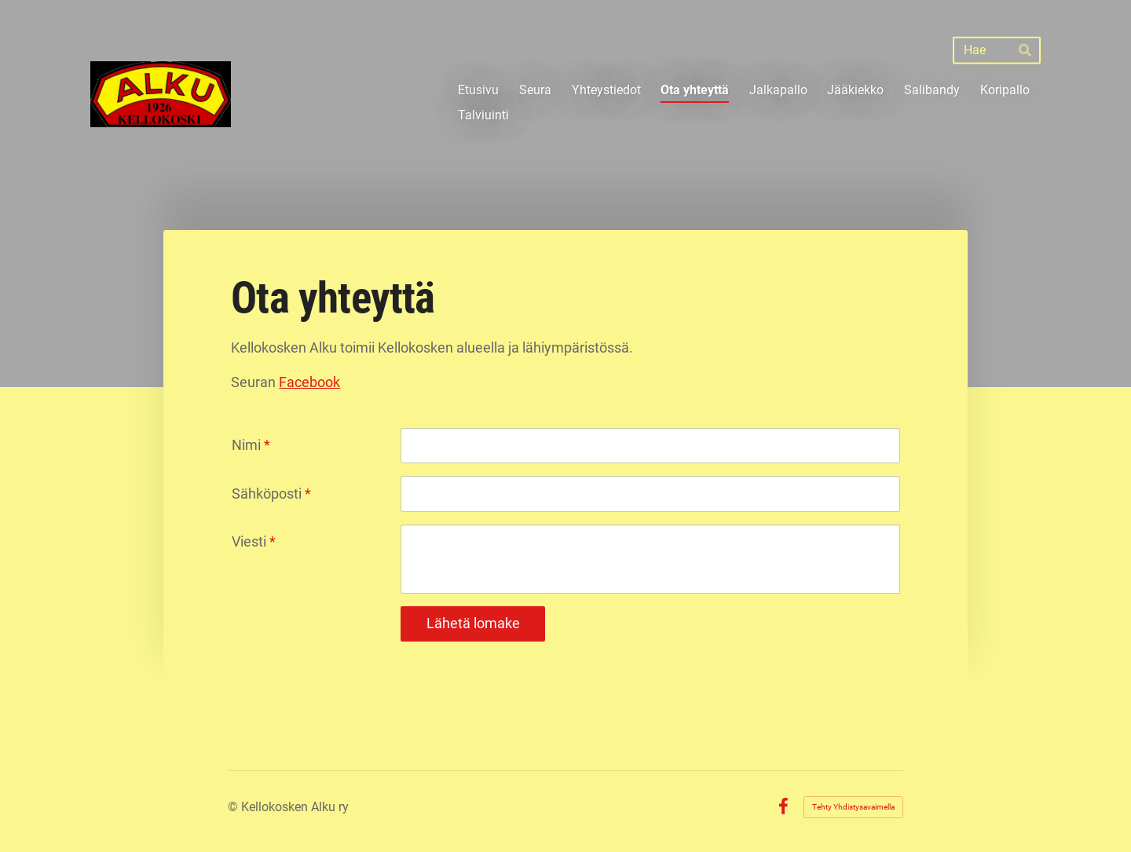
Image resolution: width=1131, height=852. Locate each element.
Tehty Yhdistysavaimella (853, 807)
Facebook (309, 382)
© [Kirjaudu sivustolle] (234, 806)
